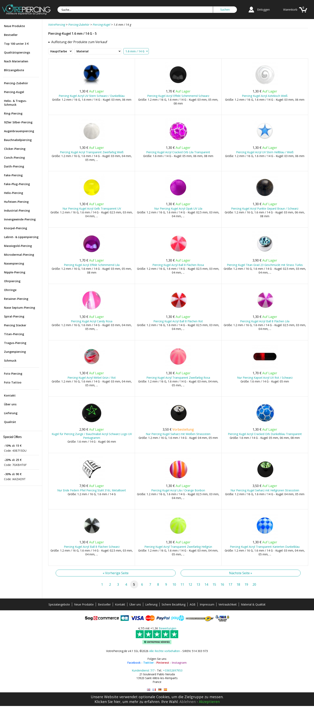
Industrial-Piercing (17, 210)
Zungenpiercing (15, 352)
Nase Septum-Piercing (19, 307)
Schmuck (10, 360)
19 (246, 584)
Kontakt (10, 395)
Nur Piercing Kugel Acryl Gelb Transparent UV (91, 208)
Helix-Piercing (13, 193)
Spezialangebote (59, 604)
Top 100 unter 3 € (16, 44)
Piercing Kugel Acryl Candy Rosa (91, 321)
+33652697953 (172, 670)
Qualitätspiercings (17, 52)
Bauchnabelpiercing (18, 140)
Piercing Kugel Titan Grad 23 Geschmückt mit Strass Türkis (265, 265)
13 (198, 584)
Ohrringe (10, 290)
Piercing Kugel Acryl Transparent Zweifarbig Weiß (92, 152)
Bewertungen (167, 628)
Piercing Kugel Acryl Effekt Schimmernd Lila (92, 265)
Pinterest (162, 662)
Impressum (207, 604)
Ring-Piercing (13, 113)
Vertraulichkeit (227, 604)
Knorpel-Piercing (15, 228)
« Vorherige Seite (116, 573)
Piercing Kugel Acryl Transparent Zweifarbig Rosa (178, 377)
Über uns (10, 404)
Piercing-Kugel (14, 92)
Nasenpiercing (14, 263)
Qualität (10, 422)
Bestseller (11, 35)
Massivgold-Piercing (18, 246)
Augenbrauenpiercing (19, 131)
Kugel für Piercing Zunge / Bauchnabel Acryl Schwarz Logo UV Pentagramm (92, 436)
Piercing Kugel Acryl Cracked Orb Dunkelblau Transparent (265, 434)
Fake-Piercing (13, 175)
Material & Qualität (253, 604)
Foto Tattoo (12, 382)
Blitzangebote (14, 70)
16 (222, 584)
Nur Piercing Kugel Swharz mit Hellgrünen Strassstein (264, 490)
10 (174, 584)
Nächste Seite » (240, 573)
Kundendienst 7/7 (143, 670)
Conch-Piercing (14, 157)
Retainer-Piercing (16, 299)
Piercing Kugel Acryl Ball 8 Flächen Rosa (178, 265)
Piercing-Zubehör (16, 83)
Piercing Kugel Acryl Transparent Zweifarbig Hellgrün (178, 547)
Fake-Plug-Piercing (17, 184)
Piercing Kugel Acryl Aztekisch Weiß (265, 96)
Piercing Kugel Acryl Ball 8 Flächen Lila (264, 321)
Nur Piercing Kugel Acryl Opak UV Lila (178, 208)
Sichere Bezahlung (173, 604)
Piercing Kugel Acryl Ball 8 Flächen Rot (178, 321)
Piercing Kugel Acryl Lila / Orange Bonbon (178, 490)
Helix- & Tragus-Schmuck (15, 103)
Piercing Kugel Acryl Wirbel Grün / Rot (91, 377)
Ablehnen (187, 701)
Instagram (179, 662)
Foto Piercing (13, 373)
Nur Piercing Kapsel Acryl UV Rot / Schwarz (265, 377)
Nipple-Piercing (14, 272)
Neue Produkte (14, 26)
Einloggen (263, 9)
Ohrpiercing (12, 281)
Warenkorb (290, 9)
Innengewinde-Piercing (20, 219)
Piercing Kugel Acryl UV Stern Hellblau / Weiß (265, 152)
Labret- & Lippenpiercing (21, 237)
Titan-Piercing (14, 334)
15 (214, 584)
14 (206, 584)
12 (190, 584)
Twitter (148, 662)
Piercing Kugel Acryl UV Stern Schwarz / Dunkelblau (92, 96)
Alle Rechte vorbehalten (164, 651)
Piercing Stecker (15, 325)
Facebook (134, 662)
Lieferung (10, 413)
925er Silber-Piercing (18, 122)
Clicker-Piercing (14, 149)
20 (254, 584)
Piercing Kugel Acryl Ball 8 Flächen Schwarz (92, 547)
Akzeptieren (209, 701)
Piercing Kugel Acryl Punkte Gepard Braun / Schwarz (264, 208)
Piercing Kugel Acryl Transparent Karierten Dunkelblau (265, 547)
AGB (192, 604)
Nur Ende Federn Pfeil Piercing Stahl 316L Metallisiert (91, 490)
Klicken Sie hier (108, 701)
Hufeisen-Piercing (16, 202)
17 (230, 584)
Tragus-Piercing (15, 343)
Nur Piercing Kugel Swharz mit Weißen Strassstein (178, 434)
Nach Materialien (16, 61)
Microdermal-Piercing (19, 255)
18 (238, 584)
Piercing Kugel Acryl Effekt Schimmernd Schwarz (178, 96)
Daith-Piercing (14, 166)
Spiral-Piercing (14, 316)
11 (182, 584)
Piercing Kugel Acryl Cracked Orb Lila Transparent (178, 152)
